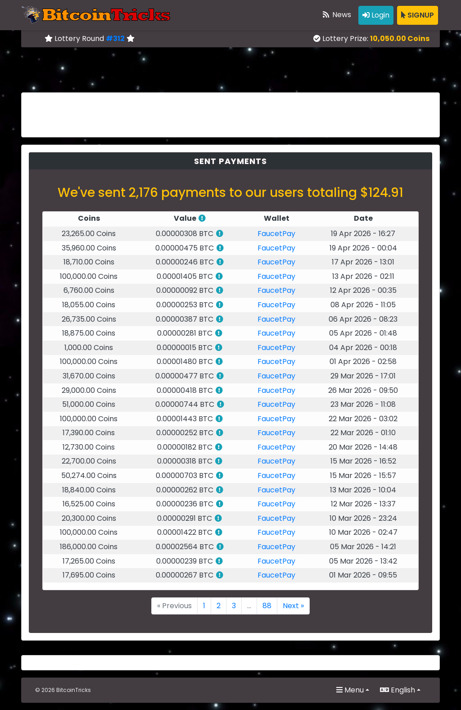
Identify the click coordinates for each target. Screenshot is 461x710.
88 (266, 606)
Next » (293, 606)
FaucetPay (276, 233)
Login (375, 15)
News (336, 14)
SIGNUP (417, 15)
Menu (350, 690)
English (397, 690)
